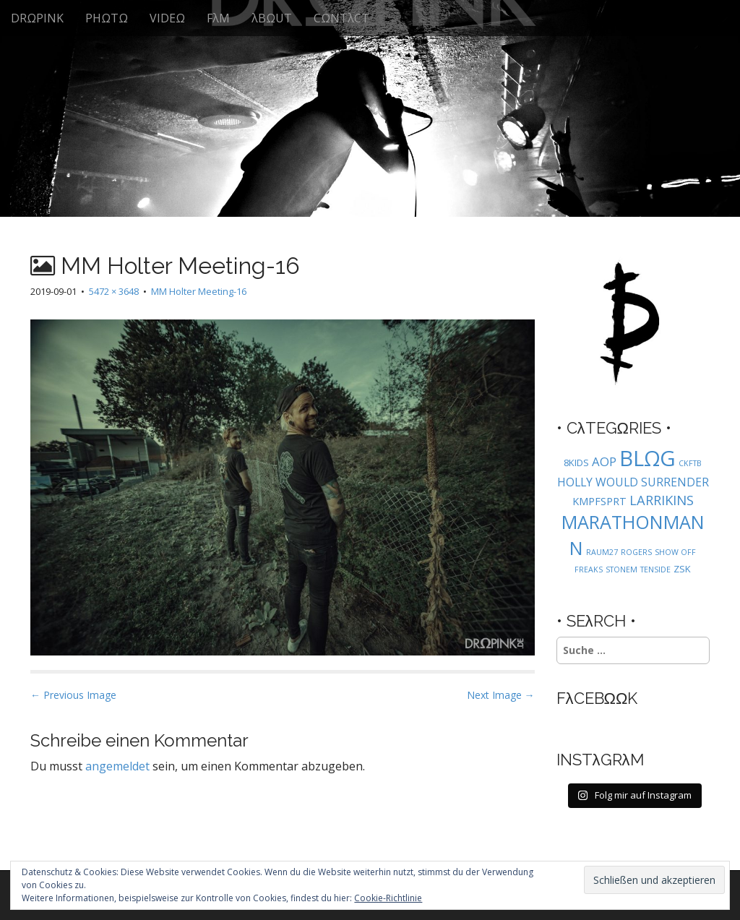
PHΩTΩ (106, 18)
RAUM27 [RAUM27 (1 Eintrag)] (602, 552)
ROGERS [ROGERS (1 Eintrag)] (636, 552)
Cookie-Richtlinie (388, 898)
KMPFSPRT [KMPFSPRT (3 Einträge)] (599, 501)
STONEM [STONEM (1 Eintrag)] (621, 569)
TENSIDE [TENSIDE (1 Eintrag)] (655, 569)
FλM (218, 18)
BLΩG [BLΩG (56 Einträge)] (647, 458)
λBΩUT (271, 18)
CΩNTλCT (341, 18)
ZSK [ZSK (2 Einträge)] (682, 568)
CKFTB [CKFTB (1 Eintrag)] (690, 463)
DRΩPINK (37, 18)
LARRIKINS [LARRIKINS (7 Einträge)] (661, 500)
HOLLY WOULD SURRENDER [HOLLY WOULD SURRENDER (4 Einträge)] (633, 482)
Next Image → (501, 695)
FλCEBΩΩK (597, 698)
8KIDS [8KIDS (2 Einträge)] (576, 462)
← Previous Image (73, 695)
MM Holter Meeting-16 (198, 291)
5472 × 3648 (114, 291)
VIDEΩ (167, 18)
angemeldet (117, 766)
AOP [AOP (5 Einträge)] (604, 461)
